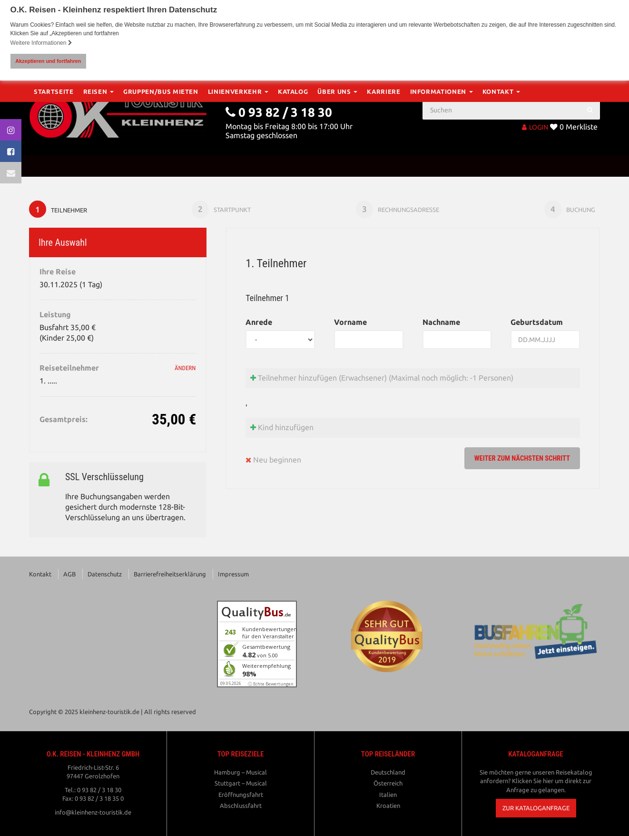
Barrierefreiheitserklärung (170, 575)
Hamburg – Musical (240, 773)
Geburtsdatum (537, 323)
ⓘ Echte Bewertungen (271, 685)
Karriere (383, 165)
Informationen (441, 165)
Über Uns (337, 165)
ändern (185, 369)
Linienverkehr (238, 165)
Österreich (388, 784)
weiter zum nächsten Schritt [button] (517, 459)
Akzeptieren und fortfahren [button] (48, 61)
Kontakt (501, 165)
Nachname (441, 323)
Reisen (98, 165)
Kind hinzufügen (282, 429)
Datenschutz (105, 575)
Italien (388, 795)
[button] (536, 809)
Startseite (54, 165)
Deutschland (388, 773)
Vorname (350, 323)
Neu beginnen (273, 461)
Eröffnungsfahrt (240, 795)
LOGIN (535, 127)
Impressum (233, 575)
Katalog (293, 165)
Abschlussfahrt (241, 807)
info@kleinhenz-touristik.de (93, 813)
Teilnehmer (59, 209)
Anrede (259, 323)
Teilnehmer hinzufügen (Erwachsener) (381, 379)
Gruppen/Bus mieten (160, 165)
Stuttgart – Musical (241, 784)
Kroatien (388, 807)
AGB (69, 575)
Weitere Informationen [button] (41, 43)
